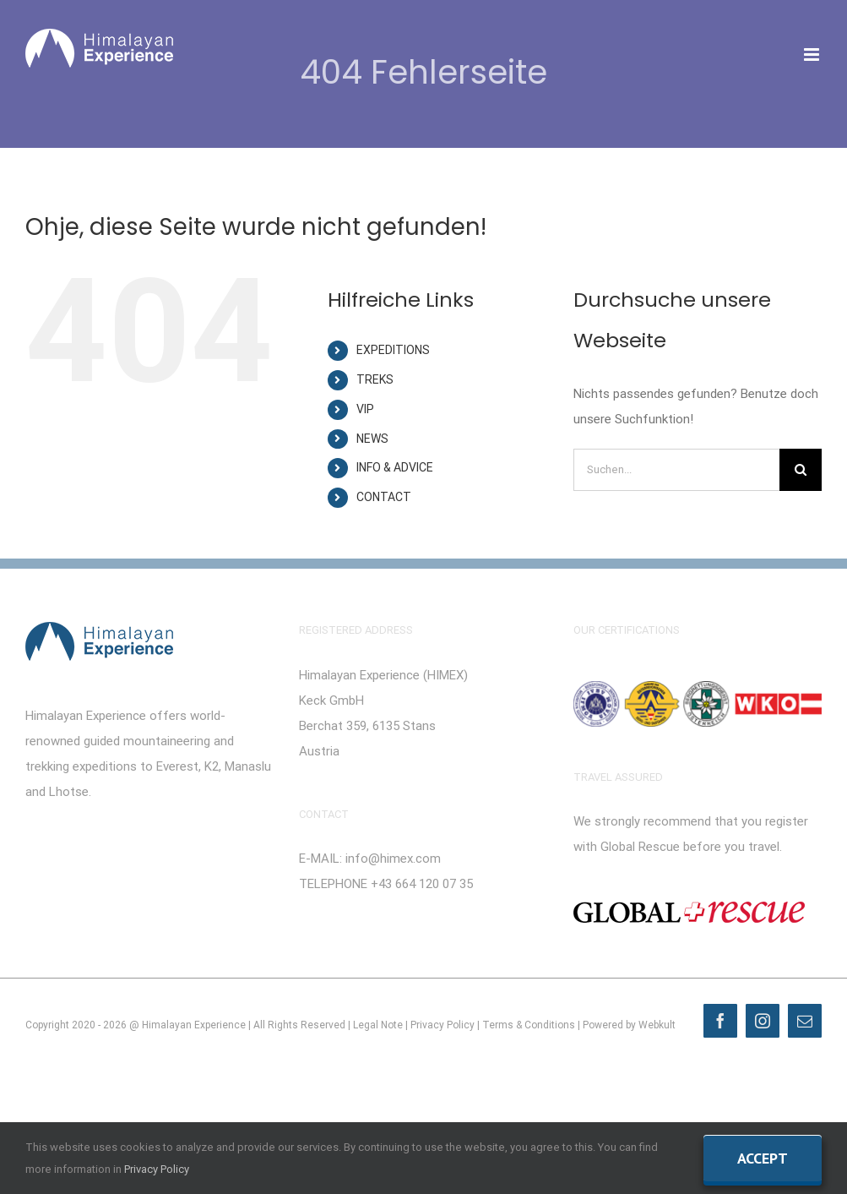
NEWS (372, 438)
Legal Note (378, 1025)
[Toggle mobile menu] (813, 54)
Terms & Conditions (528, 1025)
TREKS (375, 379)
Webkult (657, 1025)
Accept (762, 1158)
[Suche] (800, 470)
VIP (365, 409)
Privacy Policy (442, 1025)
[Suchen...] (676, 470)
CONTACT (383, 497)
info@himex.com (393, 858)
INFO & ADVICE (394, 467)
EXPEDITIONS (393, 350)
